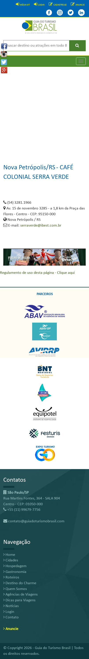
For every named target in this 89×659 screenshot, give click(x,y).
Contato (11, 617)
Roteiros (11, 577)
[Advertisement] (44, 111)
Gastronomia (14, 572)
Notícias (11, 606)
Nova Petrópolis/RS (29, 167)
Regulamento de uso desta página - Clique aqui (37, 273)
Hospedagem (14, 566)
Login (8, 612)
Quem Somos (15, 589)
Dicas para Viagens (19, 600)
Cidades (10, 560)
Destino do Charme (19, 583)
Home (9, 555)
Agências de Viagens (20, 594)
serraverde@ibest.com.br (40, 225)
